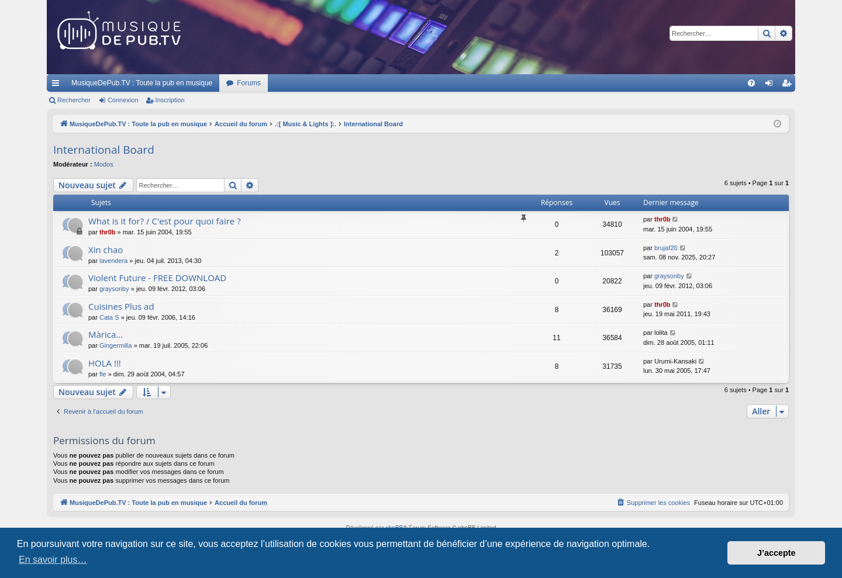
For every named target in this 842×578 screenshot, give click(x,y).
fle (102, 374)
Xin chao (105, 249)
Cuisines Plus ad (121, 306)
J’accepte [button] (776, 553)
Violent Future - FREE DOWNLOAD (157, 277)
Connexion (123, 99)
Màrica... (105, 334)
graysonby (114, 288)
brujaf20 (666, 247)
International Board (103, 149)
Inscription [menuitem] (789, 85)
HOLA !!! (104, 363)
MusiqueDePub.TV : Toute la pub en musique (141, 83)
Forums (249, 83)
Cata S (109, 317)
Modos (103, 164)
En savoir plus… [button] (53, 560)
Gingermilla (115, 345)
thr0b (107, 232)
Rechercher (74, 99)
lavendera (113, 260)
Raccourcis (57, 85)
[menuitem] (751, 83)
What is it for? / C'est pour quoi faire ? (164, 221)
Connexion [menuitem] (771, 85)
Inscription (170, 99)
